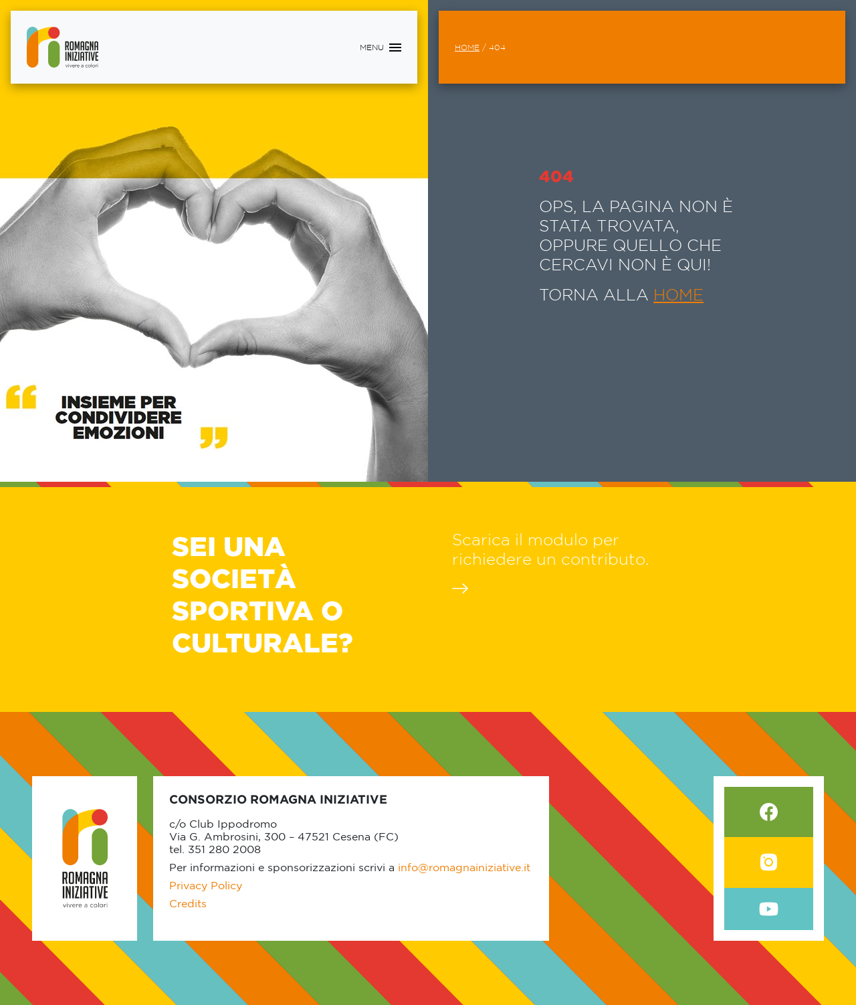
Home (467, 47)
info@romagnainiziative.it (464, 867)
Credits (188, 903)
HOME (678, 294)
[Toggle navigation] (380, 47)
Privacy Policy (205, 885)
